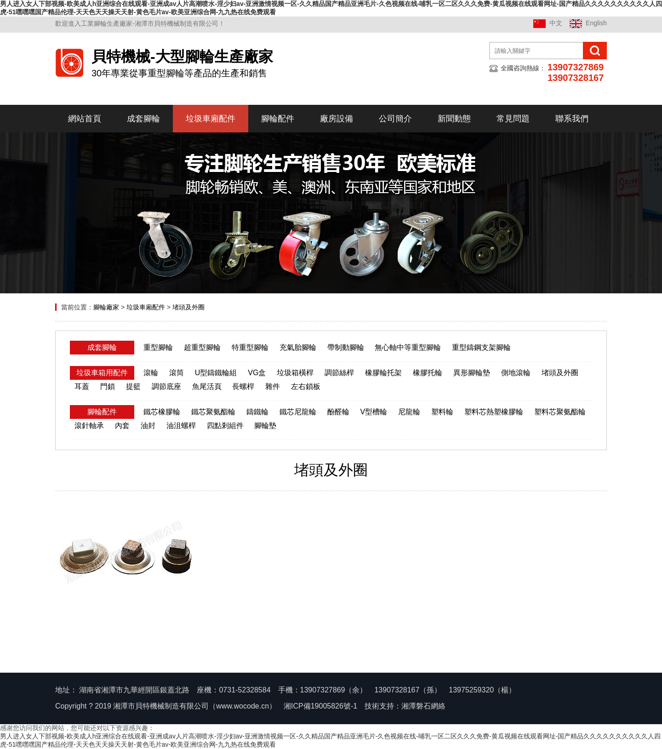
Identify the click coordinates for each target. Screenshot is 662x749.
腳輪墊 (265, 425)
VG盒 (257, 373)
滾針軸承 (89, 425)
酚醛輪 (338, 412)
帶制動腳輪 (345, 347)
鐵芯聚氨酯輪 (213, 412)
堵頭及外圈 (188, 307)
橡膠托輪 (427, 373)
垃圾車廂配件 (210, 118)
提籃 (133, 386)
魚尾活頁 (207, 386)
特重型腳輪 (250, 347)
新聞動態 (454, 118)
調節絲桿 (339, 373)
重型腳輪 (158, 347)
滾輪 (150, 373)
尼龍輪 (409, 412)
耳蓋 (81, 386)
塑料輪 (442, 412)
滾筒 (176, 373)
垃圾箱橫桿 (295, 373)
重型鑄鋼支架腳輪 (481, 347)
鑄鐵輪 (257, 412)
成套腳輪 (143, 118)
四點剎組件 (225, 425)
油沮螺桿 (181, 425)
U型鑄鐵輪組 (216, 373)
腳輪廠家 (106, 307)
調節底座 (166, 386)
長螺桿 (243, 386)
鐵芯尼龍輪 (298, 412)
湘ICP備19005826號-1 (320, 706)
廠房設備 (336, 118)
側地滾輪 (516, 373)
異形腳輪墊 (471, 373)
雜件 (272, 386)
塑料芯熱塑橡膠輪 (493, 412)
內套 (122, 425)
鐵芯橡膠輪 (161, 412)
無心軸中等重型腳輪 (408, 347)
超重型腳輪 (202, 347)
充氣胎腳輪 (298, 347)
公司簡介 (395, 118)
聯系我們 (571, 118)
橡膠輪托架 (383, 373)
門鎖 (107, 386)
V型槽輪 (373, 412)
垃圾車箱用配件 (102, 373)
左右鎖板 (305, 386)
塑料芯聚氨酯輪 (560, 412)
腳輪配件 (277, 118)
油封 (148, 425)
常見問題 (513, 118)
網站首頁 (84, 118)
